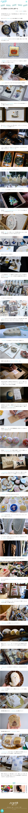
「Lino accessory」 (7, 276)
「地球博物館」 (3, 60)
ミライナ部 (16, 807)
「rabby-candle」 (4, 169)
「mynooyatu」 (13, 710)
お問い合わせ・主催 (10, 807)
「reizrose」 (3, 189)
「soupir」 (3, 82)
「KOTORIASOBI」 (4, 472)
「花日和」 (3, 558)
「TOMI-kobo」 (3, 340)
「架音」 (5, 232)
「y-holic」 (3, 601)
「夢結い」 (6, 428)
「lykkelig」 (8, 18)
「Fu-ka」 (3, 514)
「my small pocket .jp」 (14, 579)
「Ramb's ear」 (12, 148)
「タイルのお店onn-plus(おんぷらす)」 (11, 210)
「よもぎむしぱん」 (4, 751)
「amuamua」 (3, 494)
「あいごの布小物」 (4, 38)
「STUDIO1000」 (7, 450)
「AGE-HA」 (5, 538)
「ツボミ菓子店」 (14, 731)
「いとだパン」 (8, 643)
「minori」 (3, 318)
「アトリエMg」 (11, 406)
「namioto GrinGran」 (10, 103)
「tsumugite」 (5, 126)
